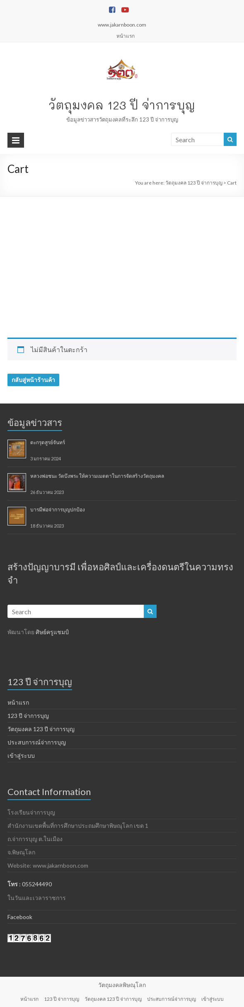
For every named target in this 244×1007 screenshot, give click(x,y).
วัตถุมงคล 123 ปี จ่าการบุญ (122, 104)
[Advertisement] (122, 259)
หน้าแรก (125, 36)
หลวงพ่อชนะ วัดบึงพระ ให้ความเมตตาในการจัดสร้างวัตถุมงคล (97, 476)
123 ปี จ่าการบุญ (28, 715)
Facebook (19, 916)
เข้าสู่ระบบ (21, 755)
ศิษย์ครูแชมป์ (52, 631)
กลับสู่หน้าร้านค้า (33, 379)
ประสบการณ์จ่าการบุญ (36, 742)
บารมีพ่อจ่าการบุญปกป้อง (57, 509)
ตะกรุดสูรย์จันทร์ (47, 442)
